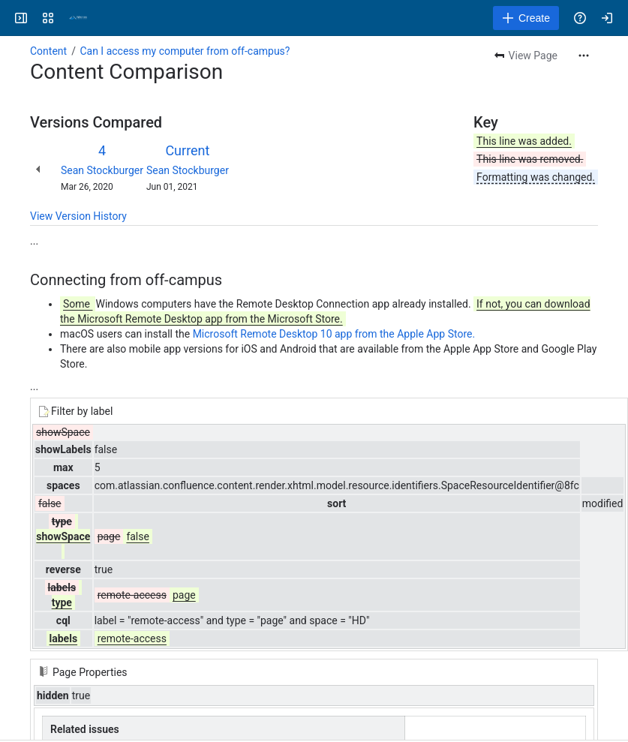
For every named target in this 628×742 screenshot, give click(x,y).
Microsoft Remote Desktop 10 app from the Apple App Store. (334, 334)
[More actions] (583, 55)
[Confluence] (78, 18)
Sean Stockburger (102, 170)
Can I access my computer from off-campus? (185, 51)
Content (48, 51)
